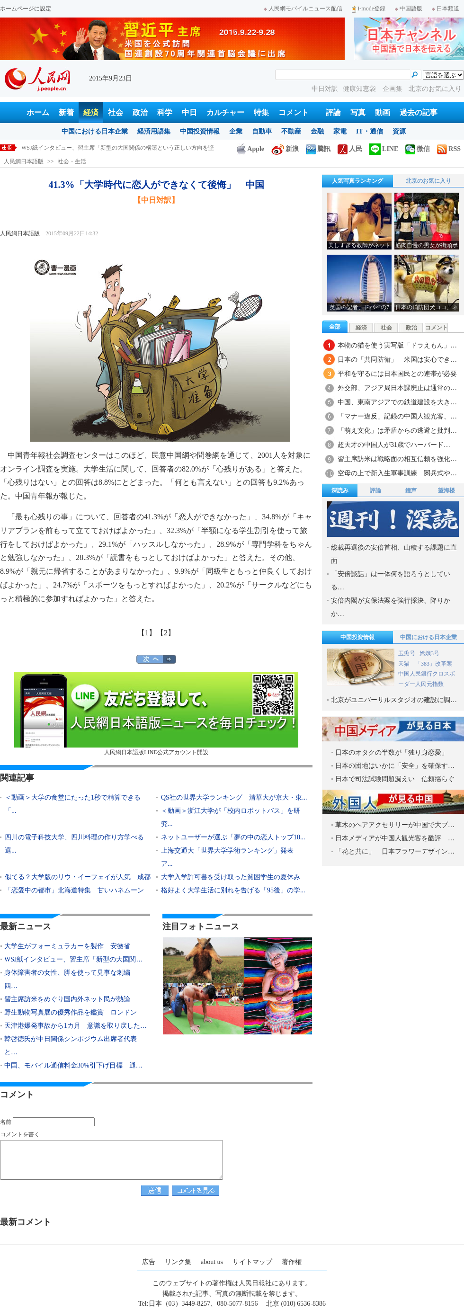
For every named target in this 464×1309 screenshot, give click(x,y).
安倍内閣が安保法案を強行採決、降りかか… (390, 607)
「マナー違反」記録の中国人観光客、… (397, 416)
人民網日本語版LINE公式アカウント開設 (156, 714)
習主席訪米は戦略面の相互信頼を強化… (397, 459)
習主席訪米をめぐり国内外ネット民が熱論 (67, 999)
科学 (164, 112)
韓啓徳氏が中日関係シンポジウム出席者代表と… (70, 1045)
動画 (382, 112)
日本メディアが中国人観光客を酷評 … (395, 838)
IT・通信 (369, 131)
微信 (417, 148)
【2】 (165, 633)
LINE (383, 148)
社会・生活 (72, 161)
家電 (340, 131)
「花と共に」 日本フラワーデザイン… (395, 851)
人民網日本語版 (24, 161)
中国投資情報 (200, 131)
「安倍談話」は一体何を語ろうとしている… (390, 580)
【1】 (146, 633)
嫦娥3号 (429, 653)
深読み (339, 490)
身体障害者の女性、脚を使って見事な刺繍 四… (70, 979)
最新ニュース (25, 926)
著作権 (292, 1261)
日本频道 (445, 8)
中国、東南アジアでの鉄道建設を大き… (397, 402)
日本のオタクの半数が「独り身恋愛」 (391, 752)
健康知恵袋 (360, 88)
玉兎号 (406, 653)
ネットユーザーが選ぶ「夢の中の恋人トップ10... (233, 837)
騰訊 (318, 148)
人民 (350, 148)
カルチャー (225, 112)
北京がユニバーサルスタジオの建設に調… (394, 699)
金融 (317, 131)
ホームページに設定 (25, 8)
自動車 (262, 131)
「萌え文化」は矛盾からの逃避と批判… (397, 430)
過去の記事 (418, 112)
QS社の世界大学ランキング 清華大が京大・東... (234, 797)
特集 (261, 112)
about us (212, 1261)
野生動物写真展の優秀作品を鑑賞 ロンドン (70, 1012)
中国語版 (408, 8)
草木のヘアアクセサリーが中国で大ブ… (395, 824)
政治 (140, 112)
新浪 (285, 148)
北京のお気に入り (435, 88)
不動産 (291, 131)
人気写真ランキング (357, 181)
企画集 (393, 88)
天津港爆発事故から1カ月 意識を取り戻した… (75, 1025)
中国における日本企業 (95, 131)
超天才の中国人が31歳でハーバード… (394, 444)
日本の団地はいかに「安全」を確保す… (395, 765)
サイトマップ (252, 1261)
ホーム (38, 112)
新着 (66, 112)
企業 (235, 131)
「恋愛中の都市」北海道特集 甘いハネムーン (74, 890)
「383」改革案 (433, 663)
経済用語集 (153, 131)
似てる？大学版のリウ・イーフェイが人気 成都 (78, 877)
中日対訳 (325, 88)
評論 (333, 112)
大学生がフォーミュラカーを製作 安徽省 (67, 946)
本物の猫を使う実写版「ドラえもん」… (397, 345)
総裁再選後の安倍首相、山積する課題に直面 (394, 554)
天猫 (404, 663)
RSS (449, 148)
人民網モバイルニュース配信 (303, 8)
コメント (293, 112)
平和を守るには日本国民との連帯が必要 (397, 373)
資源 (399, 131)
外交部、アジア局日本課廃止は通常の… (397, 388)
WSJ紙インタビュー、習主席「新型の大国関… (73, 959)
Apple (250, 148)
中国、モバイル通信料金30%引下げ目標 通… (73, 1065)
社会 (115, 112)
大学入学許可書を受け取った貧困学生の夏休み (230, 877)
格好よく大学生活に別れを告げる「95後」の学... (233, 890)
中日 (189, 112)
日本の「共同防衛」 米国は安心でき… (397, 359)
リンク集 (178, 1261)
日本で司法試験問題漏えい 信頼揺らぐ (395, 779)
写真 (358, 112)
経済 (90, 112)
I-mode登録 (368, 8)
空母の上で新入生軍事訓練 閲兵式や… (397, 473)
